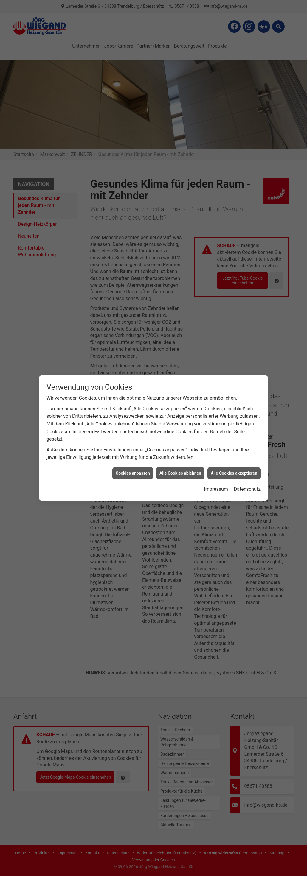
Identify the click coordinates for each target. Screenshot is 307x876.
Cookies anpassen (133, 440)
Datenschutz (247, 456)
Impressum (216, 456)
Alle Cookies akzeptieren (234, 440)
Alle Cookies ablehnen (180, 440)
